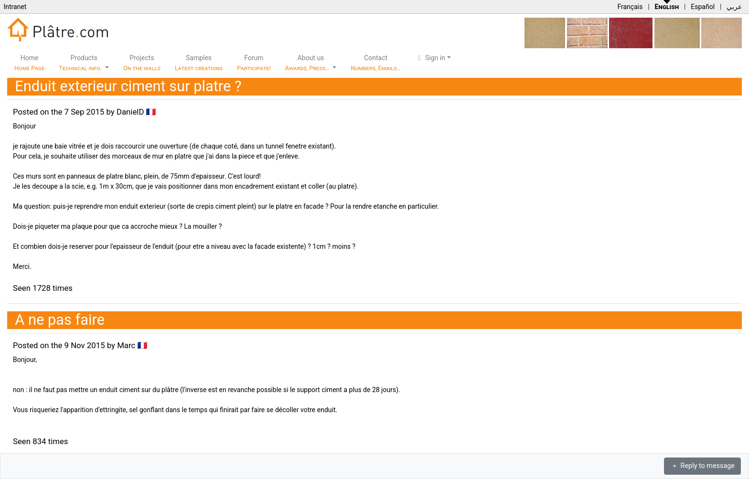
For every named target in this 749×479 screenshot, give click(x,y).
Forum (254, 63)
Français (629, 7)
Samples (199, 63)
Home (29, 63)
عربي (734, 7)
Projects (141, 63)
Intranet (14, 7)
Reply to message (702, 466)
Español (703, 7)
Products (81, 63)
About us (308, 63)
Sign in (430, 58)
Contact (376, 63)
